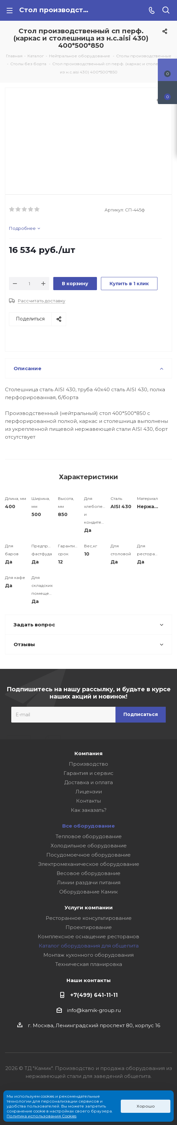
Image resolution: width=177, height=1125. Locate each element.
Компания (88, 753)
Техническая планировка (88, 964)
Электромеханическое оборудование (88, 864)
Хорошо (146, 1106)
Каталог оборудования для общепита (89, 946)
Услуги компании (89, 907)
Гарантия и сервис (88, 773)
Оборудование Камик (88, 892)
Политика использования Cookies (41, 1115)
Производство (88, 764)
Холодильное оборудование (89, 845)
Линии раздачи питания (88, 882)
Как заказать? (89, 810)
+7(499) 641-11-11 (94, 995)
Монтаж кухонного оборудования (88, 955)
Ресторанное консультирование (89, 918)
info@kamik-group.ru (94, 1010)
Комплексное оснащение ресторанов (88, 936)
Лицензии (88, 791)
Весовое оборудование (88, 873)
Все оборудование (88, 826)
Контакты (88, 801)
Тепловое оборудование (89, 836)
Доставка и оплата (88, 782)
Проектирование (89, 927)
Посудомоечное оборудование (88, 855)
